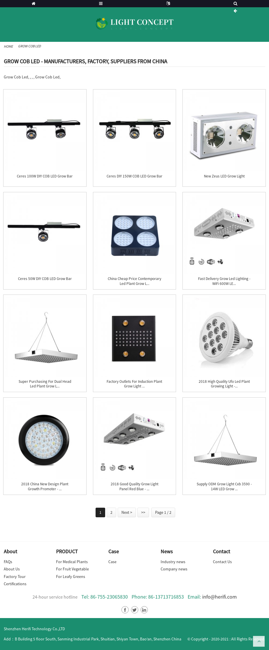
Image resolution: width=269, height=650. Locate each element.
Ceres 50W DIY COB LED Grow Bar (45, 278)
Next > (126, 512)
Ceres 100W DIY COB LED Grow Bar (45, 176)
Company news (174, 569)
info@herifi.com (219, 596)
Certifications (15, 583)
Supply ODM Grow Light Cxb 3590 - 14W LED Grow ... (224, 486)
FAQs (8, 561)
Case (112, 561)
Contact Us (222, 561)
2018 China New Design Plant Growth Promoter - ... (44, 486)
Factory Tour (15, 576)
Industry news (173, 561)
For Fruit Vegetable (72, 569)
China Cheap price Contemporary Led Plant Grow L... (134, 281)
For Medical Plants (72, 561)
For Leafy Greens (70, 576)
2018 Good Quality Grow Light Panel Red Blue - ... (134, 486)
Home (8, 46)
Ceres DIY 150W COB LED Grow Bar (134, 176)
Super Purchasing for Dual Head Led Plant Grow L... (45, 384)
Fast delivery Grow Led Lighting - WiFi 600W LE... (224, 281)
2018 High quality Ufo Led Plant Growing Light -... (224, 384)
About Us (12, 569)
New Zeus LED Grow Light (224, 176)
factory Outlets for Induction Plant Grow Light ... (134, 384)
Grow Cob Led (29, 46)
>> (143, 512)
